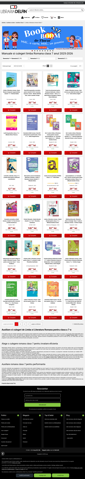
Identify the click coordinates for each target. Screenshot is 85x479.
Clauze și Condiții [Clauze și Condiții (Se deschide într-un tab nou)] (20, 469)
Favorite (44, 27)
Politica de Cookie (5, 432)
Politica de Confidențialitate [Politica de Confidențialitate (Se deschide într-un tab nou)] (8, 469)
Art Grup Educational (51, 195)
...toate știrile (69, 447)
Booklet (72, 109)
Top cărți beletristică (71, 444)
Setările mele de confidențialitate (53, 432)
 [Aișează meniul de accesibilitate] (3, 453)
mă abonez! (42, 414)
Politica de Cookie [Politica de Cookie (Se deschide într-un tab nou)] (16, 462)
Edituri (24, 444)
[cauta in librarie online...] (54, 20)
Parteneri (25, 451)
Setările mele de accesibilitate (52, 436)
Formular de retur (27, 432)
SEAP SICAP (4, 455)
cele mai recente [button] (18, 75)
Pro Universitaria (10, 109)
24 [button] (80, 75)
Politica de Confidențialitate (8, 436)
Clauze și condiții (5, 428)
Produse (35, 27)
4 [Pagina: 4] (27, 333)
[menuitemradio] (47, 75)
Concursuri (4, 447)
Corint (30, 109)
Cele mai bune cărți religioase (73, 436)
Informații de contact (28, 428)
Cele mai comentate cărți (51, 428)
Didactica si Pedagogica (51, 234)
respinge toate (42, 475)
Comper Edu (10, 275)
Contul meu (25, 27)
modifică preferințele (24, 475)
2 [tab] (35, 60)
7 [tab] (48, 60)
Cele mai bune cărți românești (73, 432)
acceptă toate (60, 475)
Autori (24, 447)
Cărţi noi (25, 436)
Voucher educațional (6, 451)
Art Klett (30, 234)
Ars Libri (10, 151)
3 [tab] (37, 60)
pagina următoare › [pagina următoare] (35, 333)
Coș (53, 27)
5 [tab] (42, 60)
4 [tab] (40, 60)
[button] (61, 27)
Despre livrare (4, 444)
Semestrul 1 (35, 68)
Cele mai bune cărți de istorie (73, 440)
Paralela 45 (51, 151)
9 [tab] (53, 60)
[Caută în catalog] (82, 20)
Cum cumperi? (4, 440)
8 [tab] (50, 60)
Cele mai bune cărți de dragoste (74, 428)
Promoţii (25, 440)
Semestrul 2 (62, 68)
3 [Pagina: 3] (23, 333)
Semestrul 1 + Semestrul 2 (12, 68)
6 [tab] (45, 60)
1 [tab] (32, 60)
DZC (10, 195)
